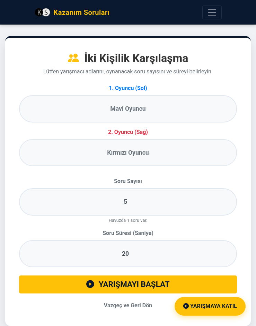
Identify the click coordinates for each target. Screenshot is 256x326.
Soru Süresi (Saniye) (128, 233)
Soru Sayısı (128, 181)
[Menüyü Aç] (212, 12)
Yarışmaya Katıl (210, 306)
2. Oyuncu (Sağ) (128, 132)
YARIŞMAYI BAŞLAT (127, 284)
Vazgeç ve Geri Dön (128, 305)
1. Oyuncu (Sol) (128, 88)
